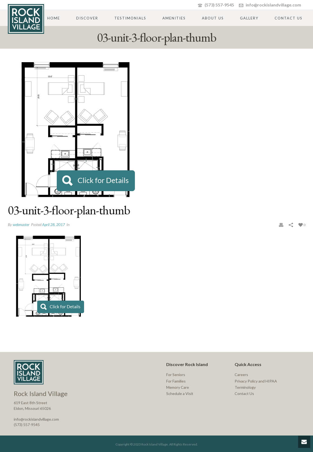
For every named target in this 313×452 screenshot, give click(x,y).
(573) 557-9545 (219, 4)
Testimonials (130, 18)
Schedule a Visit (179, 393)
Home (53, 18)
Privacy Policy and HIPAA (256, 381)
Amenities (174, 18)
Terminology (245, 387)
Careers (241, 374)
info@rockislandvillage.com (273, 4)
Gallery (249, 18)
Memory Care (177, 387)
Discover (87, 18)
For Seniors (175, 374)
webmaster (21, 224)
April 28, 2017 (53, 224)
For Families (176, 381)
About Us (213, 18)
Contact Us (288, 18)
